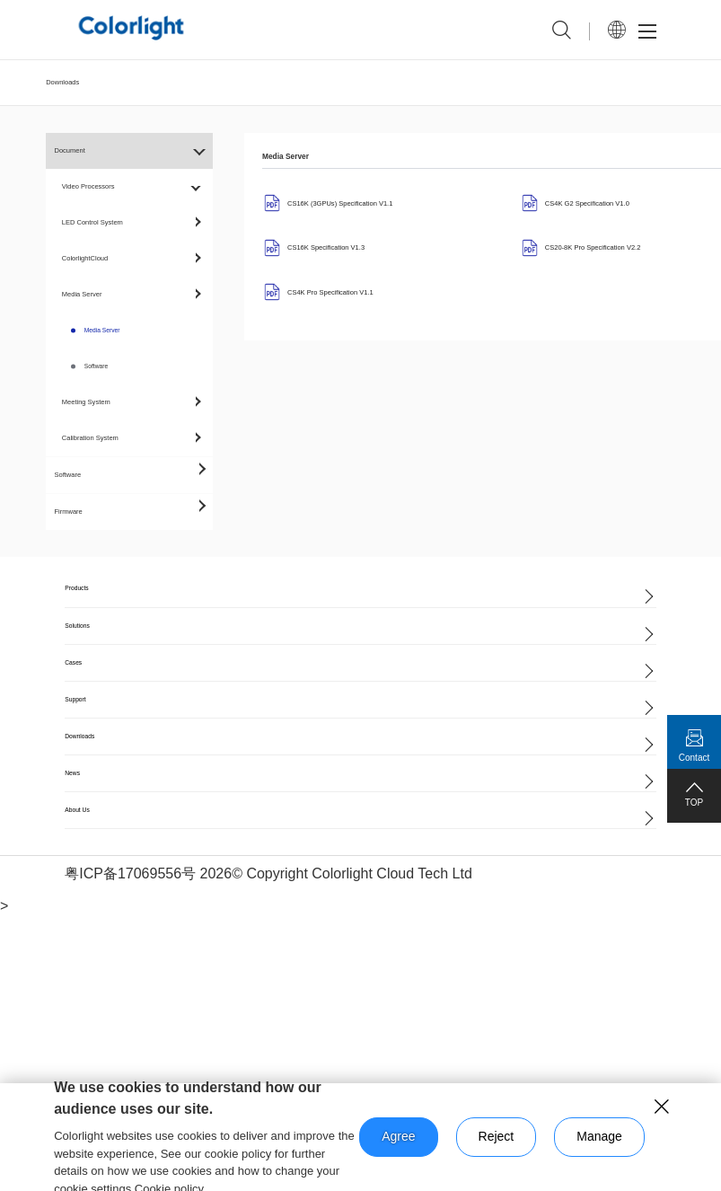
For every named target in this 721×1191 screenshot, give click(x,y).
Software (96, 366)
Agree (398, 1136)
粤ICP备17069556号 (130, 873)
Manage (599, 1136)
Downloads (62, 82)
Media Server (102, 330)
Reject (496, 1136)
